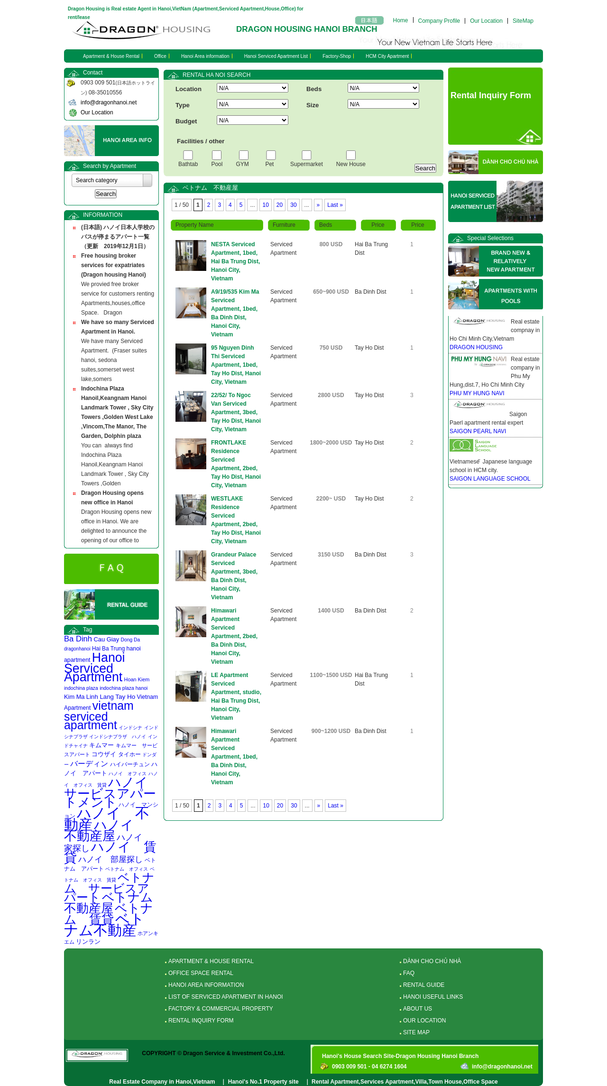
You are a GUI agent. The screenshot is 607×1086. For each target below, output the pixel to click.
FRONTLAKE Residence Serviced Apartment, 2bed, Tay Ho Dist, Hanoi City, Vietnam (236, 464)
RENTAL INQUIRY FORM (201, 1020)
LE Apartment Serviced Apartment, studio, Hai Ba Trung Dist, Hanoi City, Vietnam (236, 696)
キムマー (101, 745)
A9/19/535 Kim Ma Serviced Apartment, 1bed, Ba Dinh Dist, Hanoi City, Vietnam (235, 313)
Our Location (486, 21)
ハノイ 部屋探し (110, 859)
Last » (335, 205)
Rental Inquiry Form (491, 95)
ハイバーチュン (130, 764)
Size (312, 105)
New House (351, 164)
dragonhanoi (77, 648)
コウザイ (104, 754)
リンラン (88, 941)
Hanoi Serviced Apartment (94, 667)
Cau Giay (106, 639)
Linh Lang (100, 696)
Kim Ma (74, 696)
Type (182, 105)
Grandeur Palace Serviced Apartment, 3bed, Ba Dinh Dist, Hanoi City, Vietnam (234, 576)
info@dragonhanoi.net (109, 102)
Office (160, 56)
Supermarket (306, 164)
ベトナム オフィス (126, 869)
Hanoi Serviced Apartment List (276, 56)
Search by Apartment (109, 166)
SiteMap (523, 21)
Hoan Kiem (137, 679)
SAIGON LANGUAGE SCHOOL (490, 478)
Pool (216, 164)
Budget (186, 121)
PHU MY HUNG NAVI (477, 393)
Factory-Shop (336, 56)
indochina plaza (81, 688)
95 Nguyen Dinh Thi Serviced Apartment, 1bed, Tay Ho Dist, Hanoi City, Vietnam (236, 364)
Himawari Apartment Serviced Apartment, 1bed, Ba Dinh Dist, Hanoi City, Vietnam (234, 757)
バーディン (89, 763)
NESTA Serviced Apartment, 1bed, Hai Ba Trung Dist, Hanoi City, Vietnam (235, 261)
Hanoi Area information (205, 56)
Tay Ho (125, 696)
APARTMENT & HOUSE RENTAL (211, 961)
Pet (271, 164)
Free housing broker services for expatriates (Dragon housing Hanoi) (113, 265)
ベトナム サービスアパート (109, 887)
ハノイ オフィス (128, 773)
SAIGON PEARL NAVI (478, 431)
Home (400, 20)
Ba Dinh (78, 638)
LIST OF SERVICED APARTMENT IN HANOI (225, 996)
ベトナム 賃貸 (108, 914)
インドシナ (130, 727)
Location (188, 89)
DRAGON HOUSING (476, 347)
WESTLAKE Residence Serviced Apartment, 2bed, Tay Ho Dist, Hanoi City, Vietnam (236, 520)
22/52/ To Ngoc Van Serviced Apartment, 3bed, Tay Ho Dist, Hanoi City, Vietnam (236, 412)
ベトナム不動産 (104, 924)
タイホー (129, 754)
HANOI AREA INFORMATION (206, 985)
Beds (314, 89)
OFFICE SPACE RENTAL (200, 973)
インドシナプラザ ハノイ (117, 736)
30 (293, 205)
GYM (244, 164)
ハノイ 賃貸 (110, 852)
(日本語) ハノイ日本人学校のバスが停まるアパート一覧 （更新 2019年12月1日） (118, 237)
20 (279, 205)
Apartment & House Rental (111, 56)
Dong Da (130, 639)
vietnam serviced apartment (99, 715)
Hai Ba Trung (108, 648)
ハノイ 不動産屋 (105, 830)
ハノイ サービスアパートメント (112, 792)
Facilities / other (200, 141)
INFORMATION (102, 215)
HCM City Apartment (387, 56)
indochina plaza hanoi (123, 688)
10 (265, 205)
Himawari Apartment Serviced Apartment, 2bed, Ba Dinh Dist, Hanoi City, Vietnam (234, 636)
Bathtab (188, 164)
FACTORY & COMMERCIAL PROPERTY (220, 1008)
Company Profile (439, 21)
